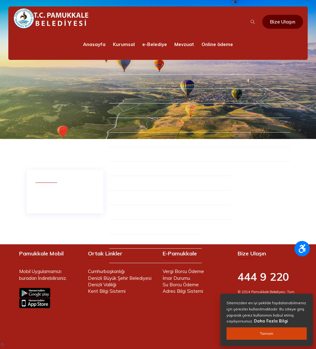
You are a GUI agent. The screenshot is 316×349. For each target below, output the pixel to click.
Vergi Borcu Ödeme (183, 271)
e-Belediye (154, 44)
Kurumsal (124, 44)
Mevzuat (184, 44)
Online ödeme (217, 44)
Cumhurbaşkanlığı (106, 271)
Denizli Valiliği (102, 285)
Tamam (266, 333)
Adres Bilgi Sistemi (183, 291)
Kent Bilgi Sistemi (107, 291)
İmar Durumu (176, 278)
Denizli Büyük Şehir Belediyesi (120, 278)
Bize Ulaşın (282, 22)
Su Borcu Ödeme (181, 285)
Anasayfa (94, 44)
